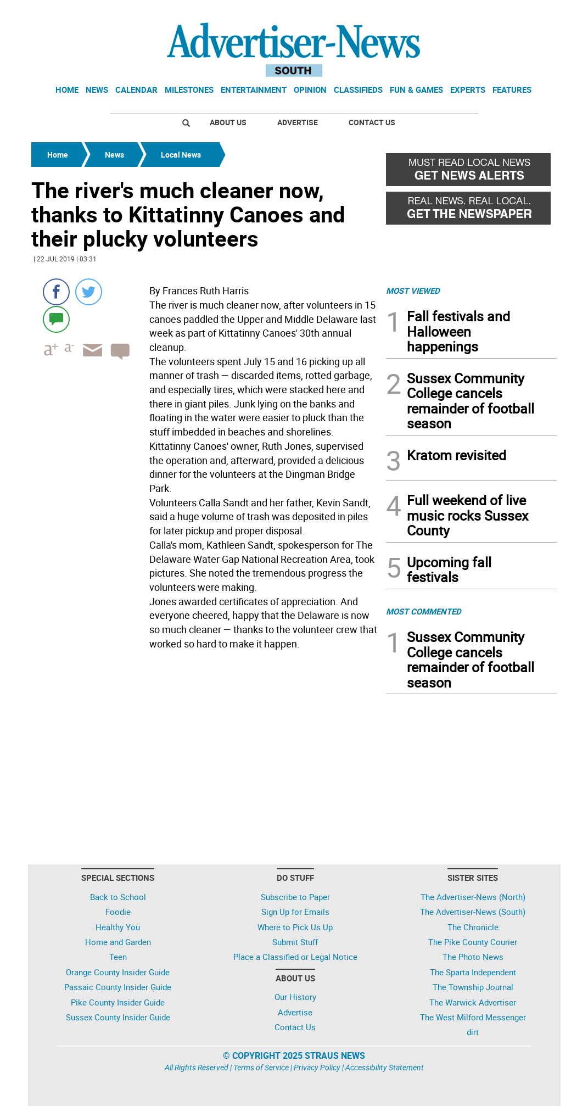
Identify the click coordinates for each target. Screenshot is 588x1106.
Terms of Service (261, 1067)
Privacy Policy (317, 1067)
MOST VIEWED (413, 290)
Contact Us (372, 122)
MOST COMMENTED (423, 611)
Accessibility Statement (384, 1067)
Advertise (297, 122)
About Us (228, 122)
